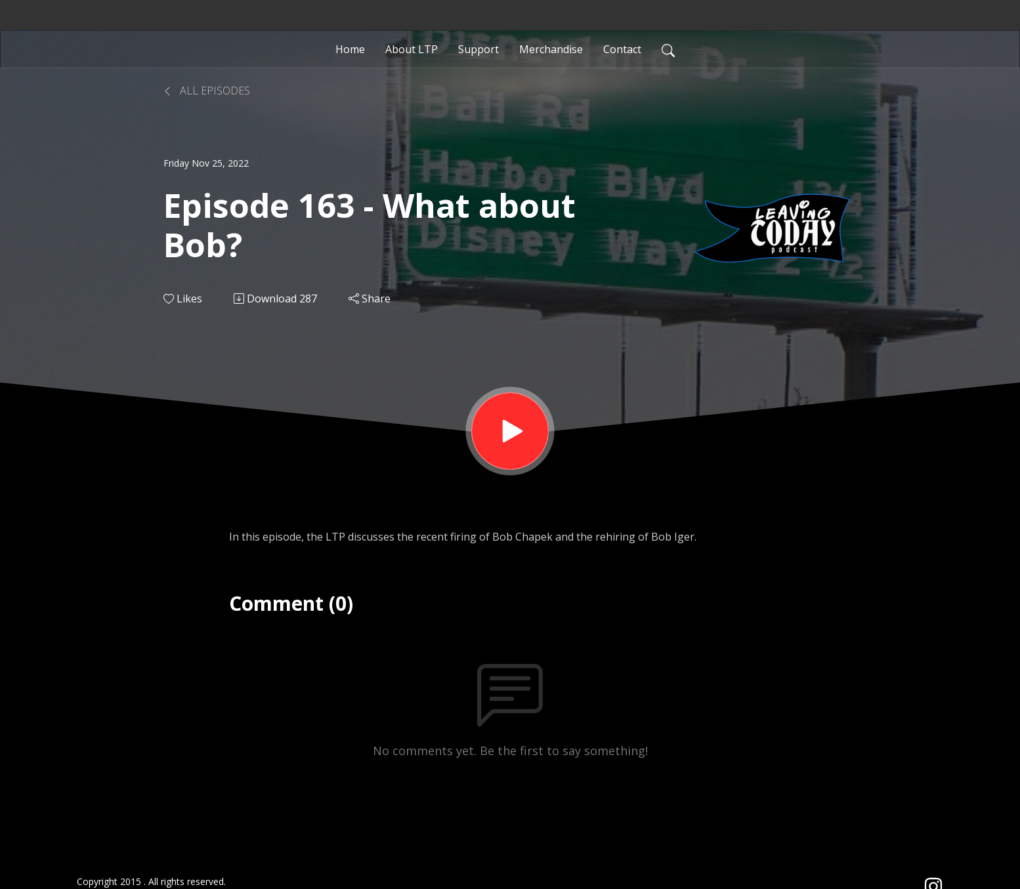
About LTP (411, 49)
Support (478, 49)
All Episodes (206, 90)
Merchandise (551, 49)
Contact (622, 49)
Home (350, 49)
